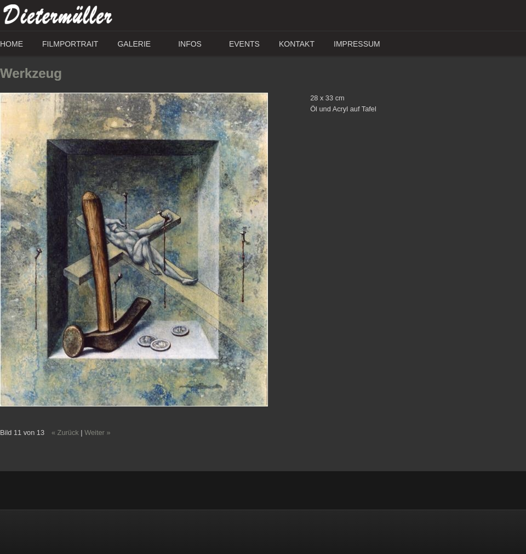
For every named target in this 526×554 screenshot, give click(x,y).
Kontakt (297, 43)
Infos (190, 43)
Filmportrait (70, 43)
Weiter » (97, 432)
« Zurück (65, 432)
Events (244, 43)
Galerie (134, 43)
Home (11, 43)
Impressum (357, 43)
